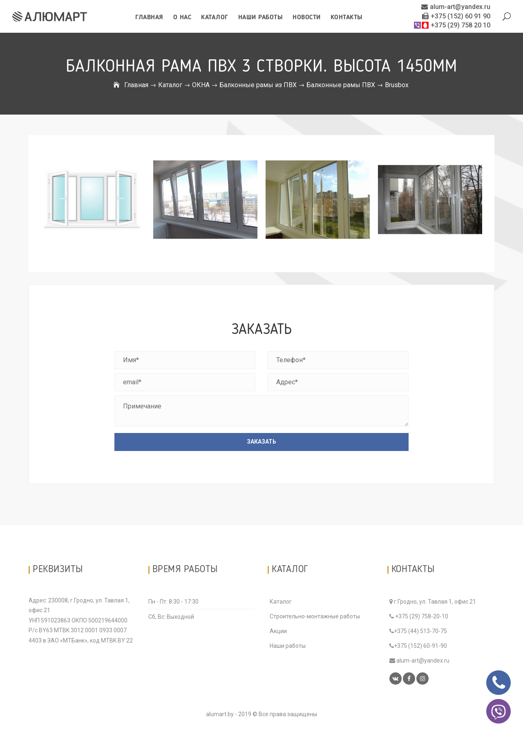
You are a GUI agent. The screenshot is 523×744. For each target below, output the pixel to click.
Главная (149, 17)
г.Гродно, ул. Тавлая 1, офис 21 (432, 601)
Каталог (214, 17)
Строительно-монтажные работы (315, 616)
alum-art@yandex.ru (455, 7)
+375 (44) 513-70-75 (418, 631)
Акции (278, 631)
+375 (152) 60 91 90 (456, 16)
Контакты (347, 17)
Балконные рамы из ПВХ (258, 85)
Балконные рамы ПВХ (340, 85)
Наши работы (260, 17)
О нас (182, 17)
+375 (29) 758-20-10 (418, 616)
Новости (307, 17)
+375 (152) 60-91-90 (418, 646)
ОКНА (201, 85)
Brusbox (397, 85)
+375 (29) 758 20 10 (452, 25)
